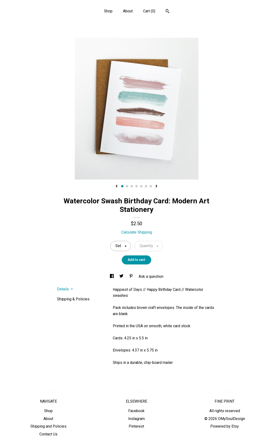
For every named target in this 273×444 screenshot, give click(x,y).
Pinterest (136, 426)
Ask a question (151, 276)
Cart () (149, 11)
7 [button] (151, 186)
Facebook (136, 411)
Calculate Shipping (136, 232)
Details (65, 289)
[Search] (167, 11)
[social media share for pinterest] (131, 276)
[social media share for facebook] (112, 276)
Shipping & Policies (73, 299)
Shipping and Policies (48, 426)
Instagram (136, 418)
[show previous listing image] (116, 186)
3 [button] (132, 186)
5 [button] (141, 186)
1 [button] (122, 186)
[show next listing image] (156, 186)
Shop (108, 11)
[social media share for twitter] (121, 276)
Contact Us (48, 434)
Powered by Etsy (224, 426)
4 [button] (136, 186)
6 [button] (146, 186)
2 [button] (127, 186)
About (128, 11)
